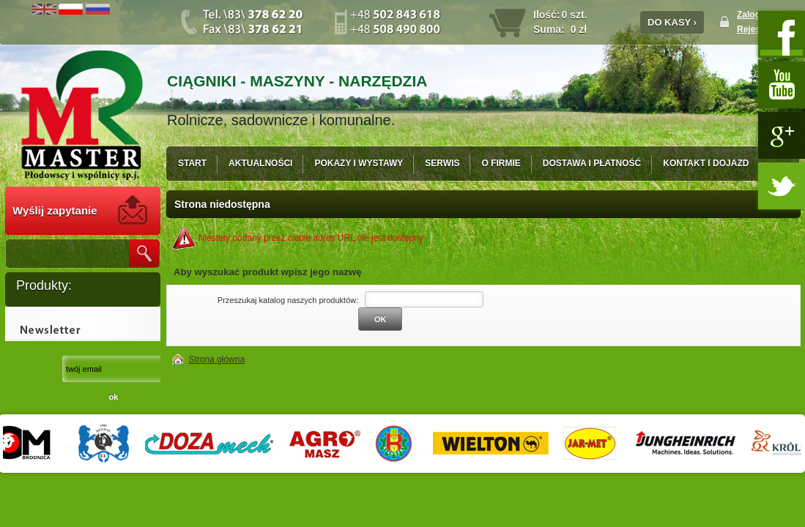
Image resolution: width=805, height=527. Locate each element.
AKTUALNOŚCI (260, 163)
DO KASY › (672, 22)
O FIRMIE (500, 163)
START (192, 163)
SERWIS (442, 163)
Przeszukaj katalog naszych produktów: (288, 300)
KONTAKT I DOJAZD (706, 163)
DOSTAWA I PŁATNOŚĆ (592, 163)
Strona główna (216, 359)
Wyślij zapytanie (54, 210)
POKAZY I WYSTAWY (358, 163)
